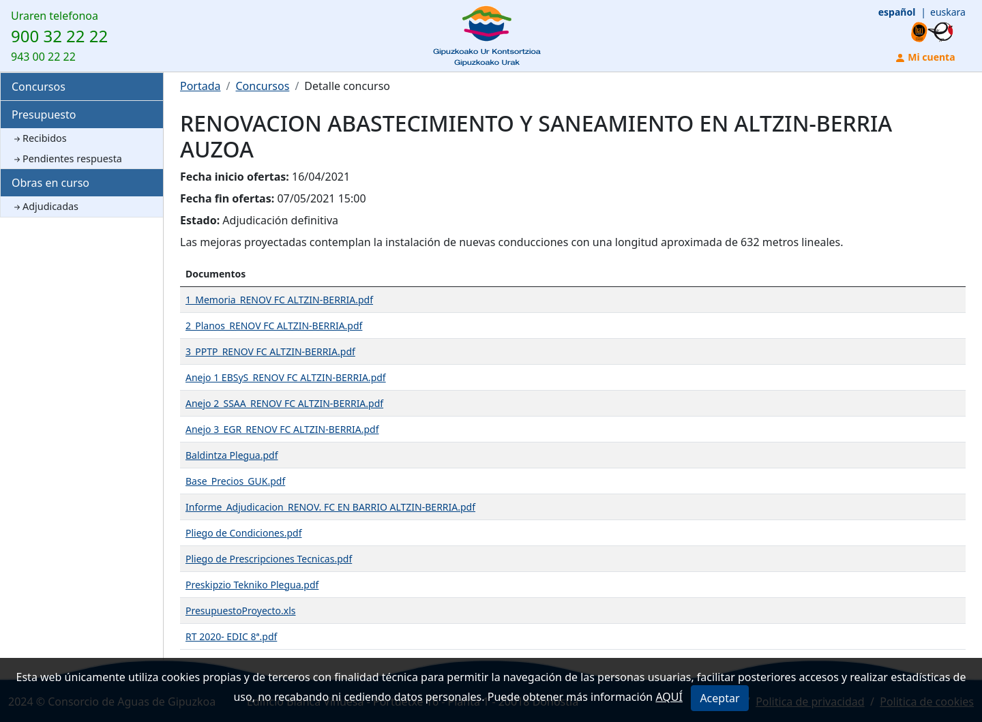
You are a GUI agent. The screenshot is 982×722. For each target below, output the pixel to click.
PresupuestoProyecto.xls (240, 610)
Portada (200, 85)
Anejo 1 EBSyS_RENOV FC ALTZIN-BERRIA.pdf (285, 377)
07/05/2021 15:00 (321, 198)
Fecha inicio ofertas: (234, 176)
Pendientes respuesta (67, 158)
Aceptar (719, 698)
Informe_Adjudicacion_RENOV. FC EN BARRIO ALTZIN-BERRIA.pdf (330, 506)
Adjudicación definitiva (280, 220)
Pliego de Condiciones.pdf (243, 532)
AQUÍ (669, 696)
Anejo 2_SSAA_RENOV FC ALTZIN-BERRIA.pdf (284, 403)
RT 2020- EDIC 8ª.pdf (231, 636)
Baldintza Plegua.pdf (231, 455)
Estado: (200, 220)
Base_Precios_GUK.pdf (235, 481)
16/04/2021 (321, 176)
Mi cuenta (925, 56)
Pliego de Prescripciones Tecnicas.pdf (268, 558)
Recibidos (39, 138)
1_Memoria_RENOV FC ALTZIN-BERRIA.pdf (279, 299)
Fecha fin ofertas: (227, 198)
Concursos (38, 86)
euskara (948, 11)
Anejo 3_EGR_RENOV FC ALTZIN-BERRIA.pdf (282, 429)
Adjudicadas (45, 206)
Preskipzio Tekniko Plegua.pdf (251, 584)
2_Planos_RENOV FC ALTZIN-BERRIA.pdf (273, 325)
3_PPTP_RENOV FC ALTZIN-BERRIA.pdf (270, 351)
